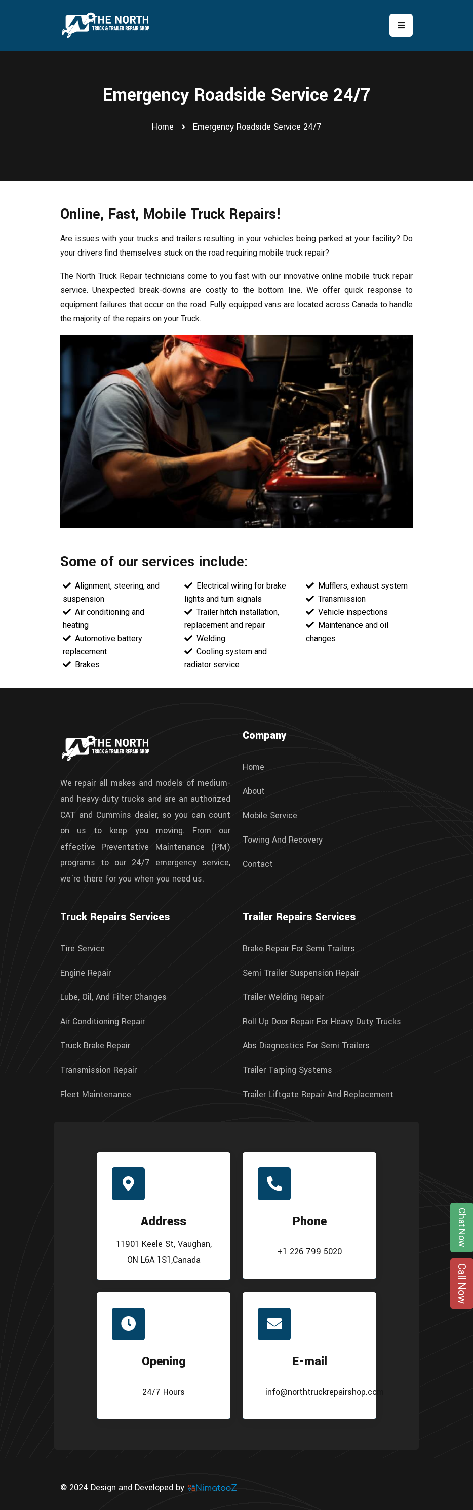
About (254, 791)
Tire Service (82, 948)
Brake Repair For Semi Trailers (299, 948)
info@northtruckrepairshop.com (324, 1392)
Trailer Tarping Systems (287, 1070)
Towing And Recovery (283, 840)
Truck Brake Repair (95, 1046)
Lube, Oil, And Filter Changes (113, 997)
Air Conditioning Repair (102, 1021)
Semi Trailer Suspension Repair (301, 973)
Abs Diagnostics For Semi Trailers (306, 1046)
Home (163, 127)
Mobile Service (270, 815)
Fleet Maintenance (95, 1094)
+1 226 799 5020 (310, 1251)
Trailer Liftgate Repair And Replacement (318, 1094)
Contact (258, 864)
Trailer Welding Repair (283, 997)
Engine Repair (85, 973)
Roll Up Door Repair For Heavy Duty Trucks (322, 1021)
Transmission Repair (98, 1070)
